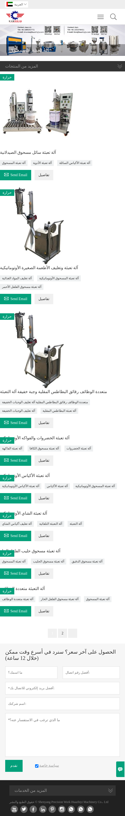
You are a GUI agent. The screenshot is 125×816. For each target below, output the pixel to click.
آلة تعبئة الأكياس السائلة (74, 163)
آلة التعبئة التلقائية (50, 524)
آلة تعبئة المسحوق (13, 163)
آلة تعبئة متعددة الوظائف (17, 599)
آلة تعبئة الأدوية (42, 163)
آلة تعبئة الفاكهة (12, 448)
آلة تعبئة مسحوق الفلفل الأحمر (21, 287)
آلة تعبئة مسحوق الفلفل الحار (59, 599)
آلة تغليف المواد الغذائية (17, 278)
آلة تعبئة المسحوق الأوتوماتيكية (59, 278)
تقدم (13, 766)
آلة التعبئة (76, 524)
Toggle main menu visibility (100, 14)
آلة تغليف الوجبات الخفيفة (18, 411)
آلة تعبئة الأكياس (57, 486)
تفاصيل (43, 175)
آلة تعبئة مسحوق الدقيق (87, 561)
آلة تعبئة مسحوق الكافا (44, 448)
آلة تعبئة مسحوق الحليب (48, 561)
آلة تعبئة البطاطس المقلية (59, 411)
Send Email (15, 174)
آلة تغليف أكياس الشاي (17, 524)
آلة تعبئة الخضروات (79, 448)
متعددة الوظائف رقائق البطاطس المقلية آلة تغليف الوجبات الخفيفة (45, 402)
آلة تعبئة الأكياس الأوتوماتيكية (20, 486)
